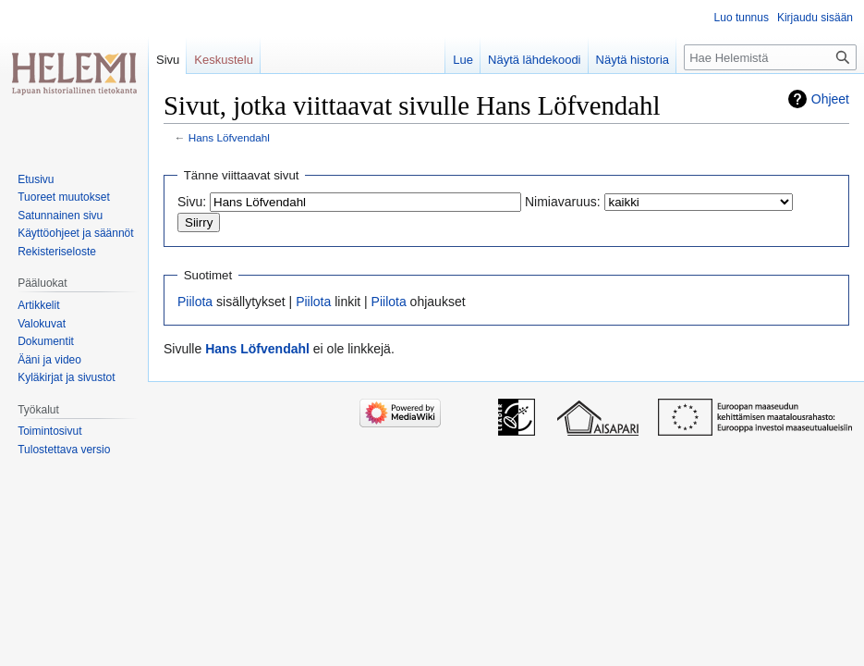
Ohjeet (830, 99)
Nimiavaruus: (563, 201)
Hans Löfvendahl (229, 137)
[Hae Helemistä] (770, 57)
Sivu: (191, 201)
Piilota (195, 301)
